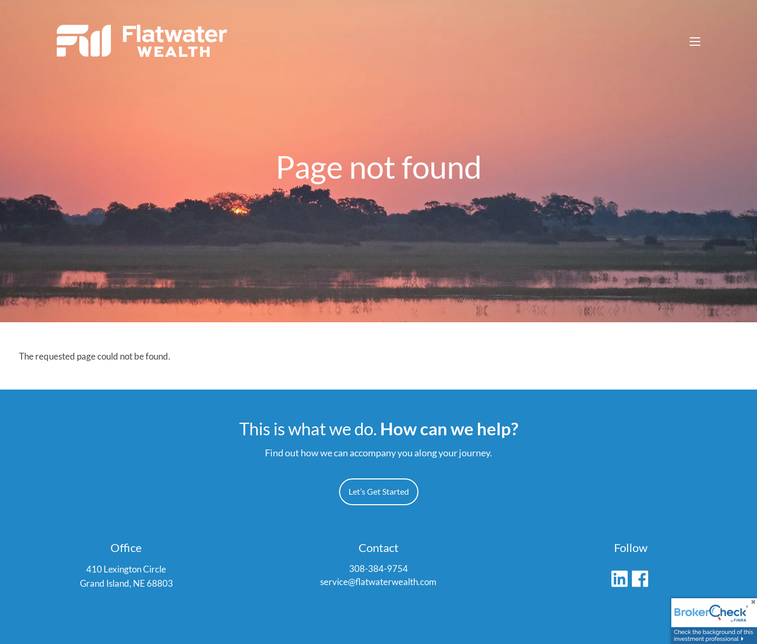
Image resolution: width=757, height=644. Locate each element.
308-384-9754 (378, 569)
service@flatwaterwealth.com (378, 582)
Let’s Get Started (379, 492)
